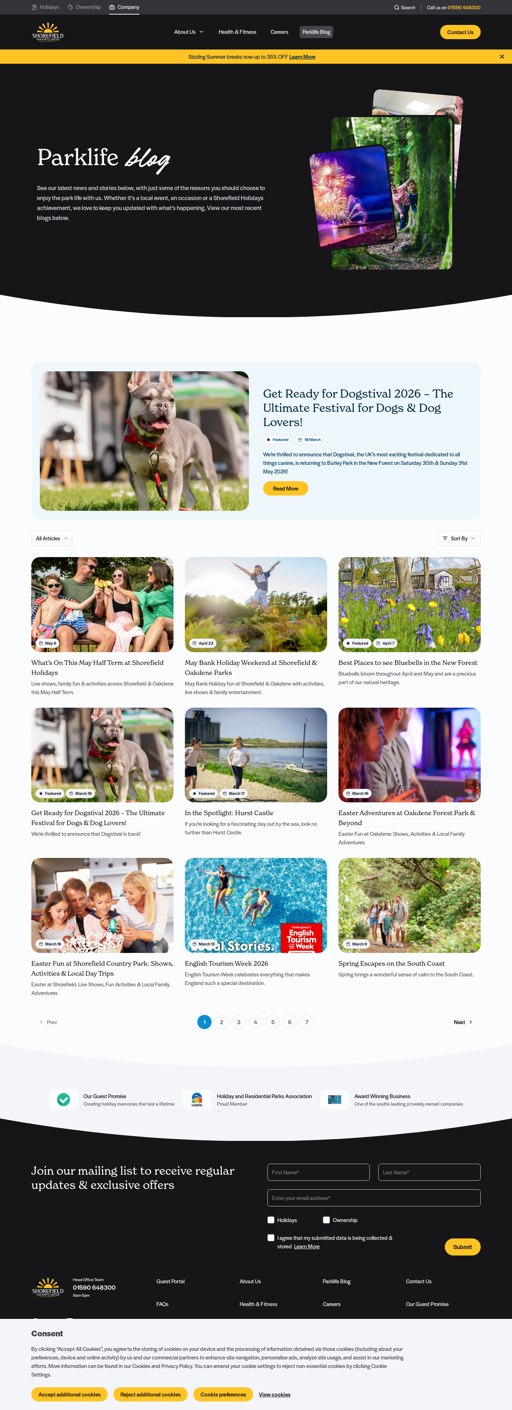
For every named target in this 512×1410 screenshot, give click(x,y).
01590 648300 (464, 7)
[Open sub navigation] (189, 32)
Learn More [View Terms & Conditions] (307, 1246)
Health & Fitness (258, 1304)
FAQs (162, 1304)
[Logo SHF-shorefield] (47, 32)
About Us (250, 1281)
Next (464, 1022)
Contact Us (419, 1281)
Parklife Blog (337, 1281)
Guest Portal (170, 1281)
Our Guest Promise (427, 1304)
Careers (332, 1304)
